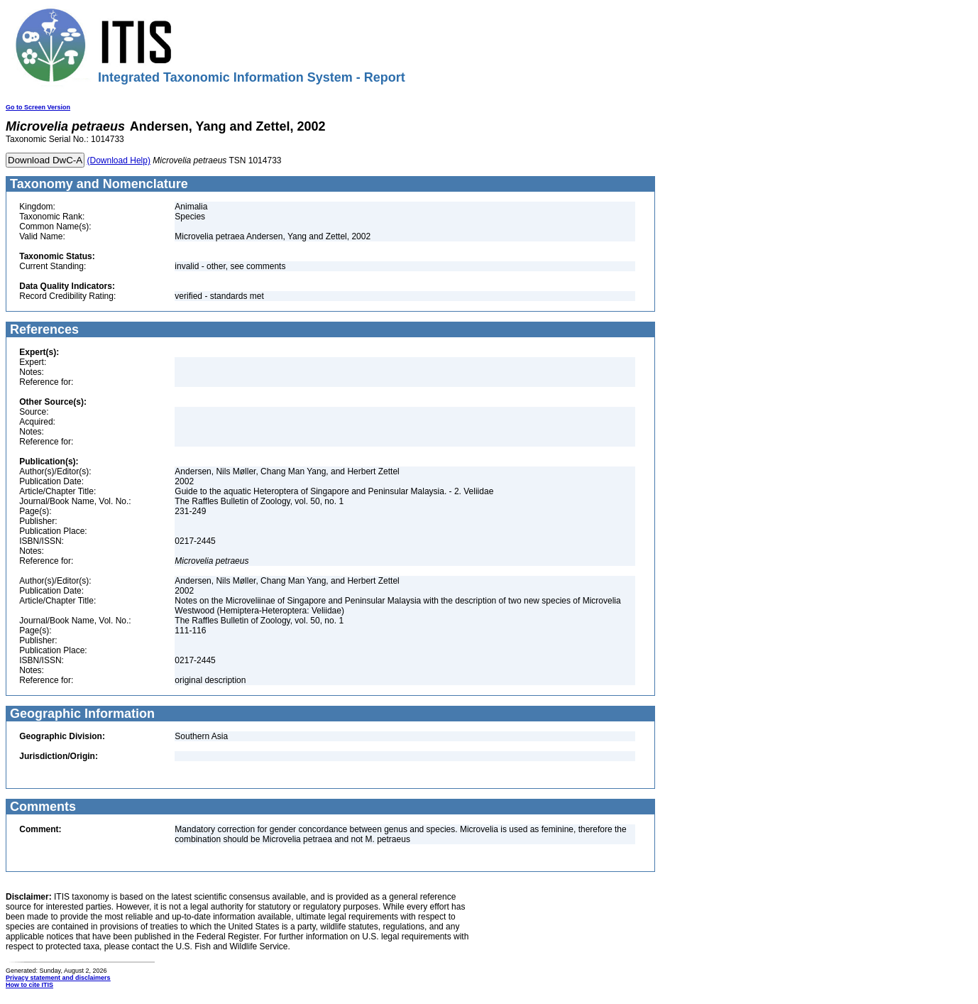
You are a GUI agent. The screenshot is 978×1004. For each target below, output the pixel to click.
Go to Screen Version (38, 107)
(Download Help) (118, 160)
